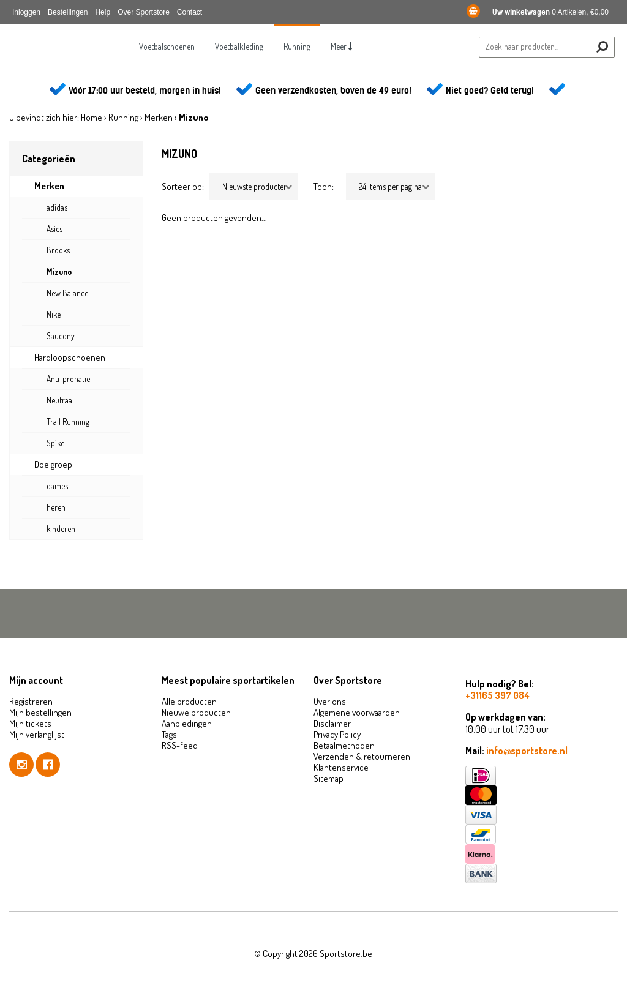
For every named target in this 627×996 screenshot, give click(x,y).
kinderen (61, 528)
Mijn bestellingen (40, 712)
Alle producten (189, 701)
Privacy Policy (337, 734)
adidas (57, 207)
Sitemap (329, 778)
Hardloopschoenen (69, 357)
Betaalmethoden (344, 745)
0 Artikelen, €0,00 (538, 12)
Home (91, 117)
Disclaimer (332, 723)
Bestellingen (68, 12)
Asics (54, 228)
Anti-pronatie (68, 378)
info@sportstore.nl (527, 750)
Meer (341, 46)
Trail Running (68, 421)
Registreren (31, 701)
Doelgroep (53, 464)
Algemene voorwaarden (357, 712)
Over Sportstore (144, 12)
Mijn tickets (30, 723)
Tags (169, 734)
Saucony (61, 336)
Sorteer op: (183, 186)
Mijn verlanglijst (36, 734)
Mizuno (59, 271)
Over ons (330, 701)
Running (296, 46)
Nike (54, 314)
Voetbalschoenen (167, 46)
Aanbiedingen (187, 723)
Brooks (58, 250)
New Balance (67, 293)
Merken (159, 117)
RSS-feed (180, 745)
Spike (55, 443)
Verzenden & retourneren (362, 756)
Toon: (324, 186)
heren (56, 507)
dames (57, 486)
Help (102, 12)
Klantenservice (341, 767)
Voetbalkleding (239, 46)
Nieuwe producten (196, 712)
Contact (189, 12)
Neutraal (60, 400)
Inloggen (26, 12)
